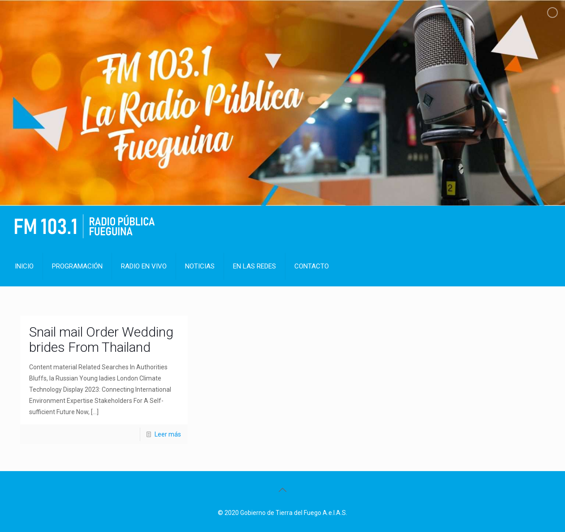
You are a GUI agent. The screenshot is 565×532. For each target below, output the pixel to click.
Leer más (168, 434)
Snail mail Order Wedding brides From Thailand (101, 339)
